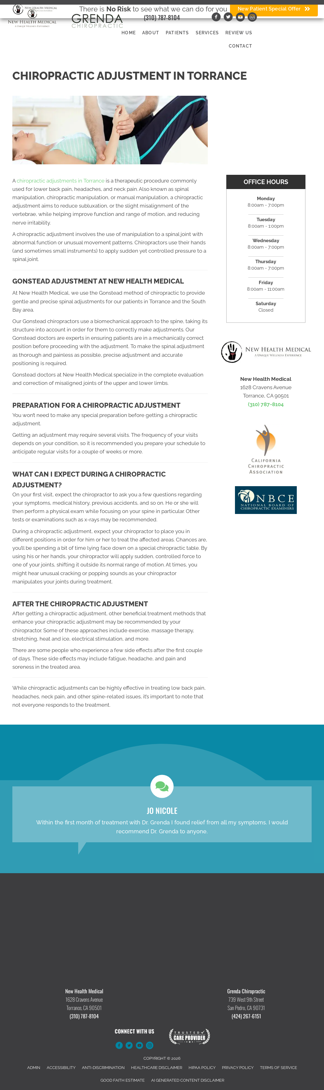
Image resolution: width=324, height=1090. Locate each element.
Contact (240, 46)
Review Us (238, 32)
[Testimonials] (162, 814)
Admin (33, 1067)
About (150, 32)
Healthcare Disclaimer (156, 1067)
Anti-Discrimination (103, 1067)
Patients (177, 32)
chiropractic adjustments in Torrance (60, 181)
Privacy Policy (238, 1067)
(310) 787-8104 (162, 17)
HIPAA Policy (202, 1067)
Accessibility (61, 1067)
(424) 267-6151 (246, 1016)
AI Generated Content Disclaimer (187, 1080)
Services (207, 32)
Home (129, 32)
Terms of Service (278, 1067)
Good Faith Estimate (122, 1080)
